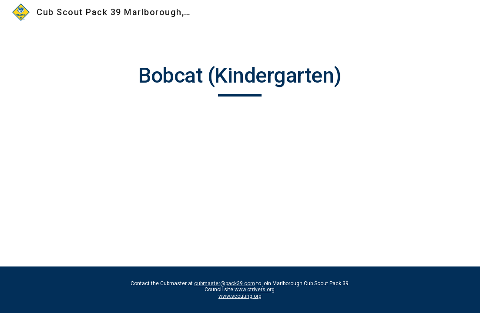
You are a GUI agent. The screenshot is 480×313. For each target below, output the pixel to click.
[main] (239, 79)
